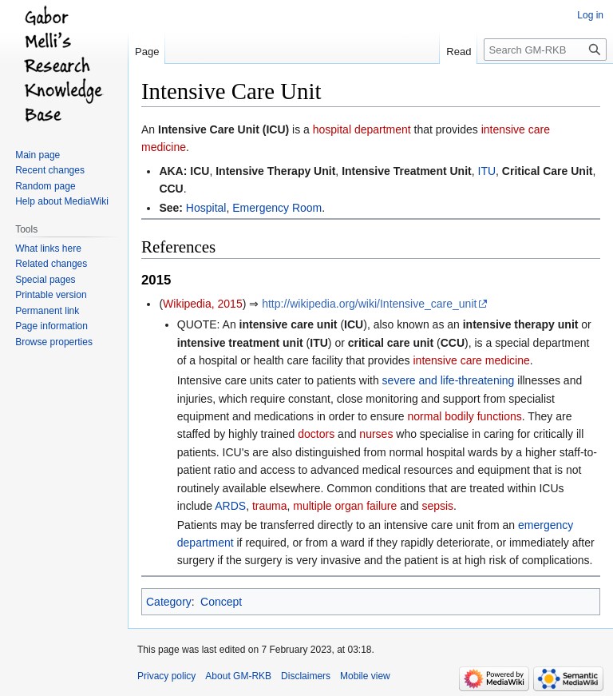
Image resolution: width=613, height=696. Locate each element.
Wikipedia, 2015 (203, 303)
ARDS (230, 505)
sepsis (437, 505)
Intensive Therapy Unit (275, 171)
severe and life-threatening (448, 380)
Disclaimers (305, 676)
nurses (376, 434)
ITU (487, 171)
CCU (171, 188)
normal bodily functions (465, 416)
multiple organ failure (345, 505)
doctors (316, 434)
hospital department (362, 129)
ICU (199, 171)
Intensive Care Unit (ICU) (223, 129)
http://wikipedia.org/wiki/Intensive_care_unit (369, 303)
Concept (221, 601)
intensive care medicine (471, 360)
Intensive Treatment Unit (407, 171)
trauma (269, 505)
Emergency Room (277, 207)
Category (169, 601)
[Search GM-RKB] (545, 49)
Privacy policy (166, 676)
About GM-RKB (238, 676)
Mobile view (365, 676)
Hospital (206, 207)
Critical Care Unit (547, 171)
